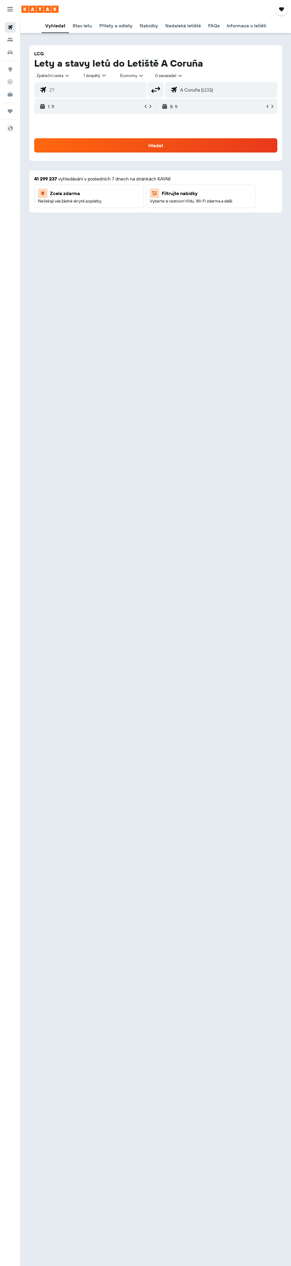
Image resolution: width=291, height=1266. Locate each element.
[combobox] (132, 75)
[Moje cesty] (10, 111)
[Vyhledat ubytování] (10, 40)
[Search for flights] (10, 27)
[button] (10, 9)
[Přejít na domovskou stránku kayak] (40, 9)
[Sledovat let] (10, 82)
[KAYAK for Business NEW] (10, 94)
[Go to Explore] (10, 69)
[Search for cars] (10, 52)
